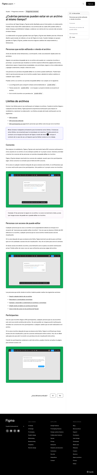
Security (53, 454)
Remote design (32, 447)
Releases (75, 447)
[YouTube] (11, 430)
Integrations (54, 457)
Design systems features (57, 432)
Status (74, 463)
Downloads (76, 441)
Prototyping (31, 432)
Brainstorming (31, 441)
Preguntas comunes (17, 11)
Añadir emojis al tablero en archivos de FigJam (23, 305)
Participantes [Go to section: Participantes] (73, 33)
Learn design (76, 438)
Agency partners (77, 457)
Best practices (77, 428)
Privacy (75, 460)
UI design (30, 425)
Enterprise (53, 444)
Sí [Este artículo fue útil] (52, 395)
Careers (75, 451)
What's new (76, 444)
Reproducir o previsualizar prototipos (20, 299)
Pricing (52, 441)
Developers (76, 435)
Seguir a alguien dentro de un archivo (20, 296)
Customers (53, 451)
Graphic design (32, 435)
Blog (74, 425)
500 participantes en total (17, 124)
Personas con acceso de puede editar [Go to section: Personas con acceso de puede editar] (76, 28)
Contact (53, 460)
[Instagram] (14, 430)
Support (75, 432)
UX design (30, 428)
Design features (55, 425)
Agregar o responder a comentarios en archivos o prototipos (27, 302)
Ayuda (8, 11)
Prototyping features (56, 428)
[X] (7, 430)
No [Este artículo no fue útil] (60, 395)
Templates (31, 444)
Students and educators (57, 447)
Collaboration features (56, 435)
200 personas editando (16, 120)
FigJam (52, 438)
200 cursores (13, 117)
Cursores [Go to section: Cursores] (72, 23)
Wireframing (31, 438)
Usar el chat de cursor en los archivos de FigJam (24, 309)
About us (75, 454)
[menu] (15, 426)
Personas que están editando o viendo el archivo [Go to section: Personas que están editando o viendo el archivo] (78, 18)
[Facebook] (18, 430)
